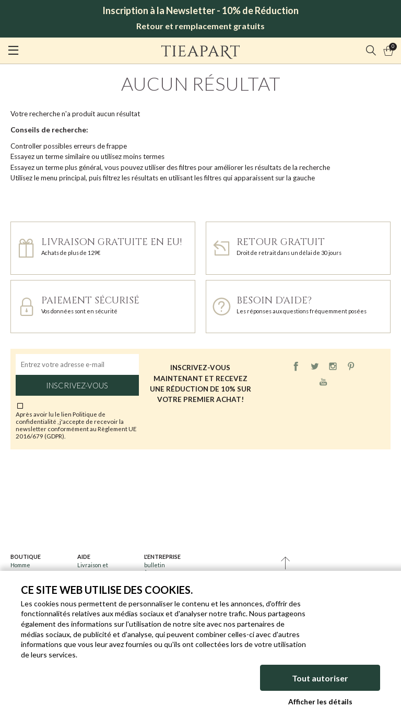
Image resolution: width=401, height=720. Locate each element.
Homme (20, 565)
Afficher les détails (320, 702)
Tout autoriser (320, 678)
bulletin (154, 565)
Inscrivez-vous (77, 385)
